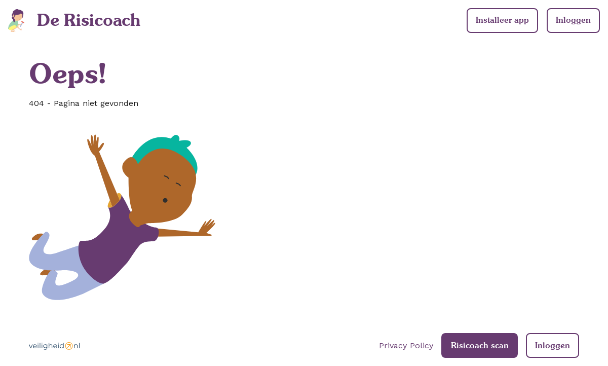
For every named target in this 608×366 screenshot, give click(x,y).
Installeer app (502, 20)
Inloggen (573, 20)
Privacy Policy (406, 345)
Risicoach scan (480, 345)
